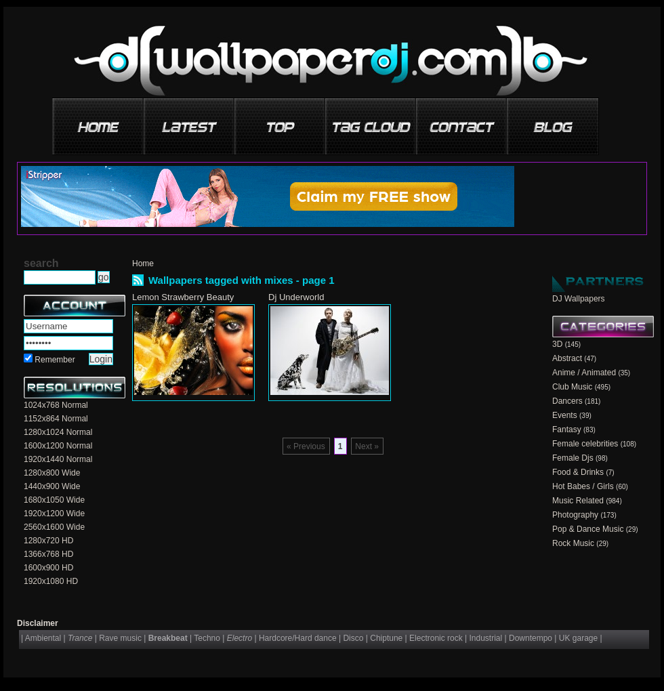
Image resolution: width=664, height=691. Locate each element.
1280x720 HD (48, 540)
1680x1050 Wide (54, 500)
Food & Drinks (578, 472)
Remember (55, 359)
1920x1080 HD (51, 581)
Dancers (567, 401)
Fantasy (566, 429)
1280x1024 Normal (58, 432)
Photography (575, 515)
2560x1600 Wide (54, 527)
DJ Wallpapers (578, 298)
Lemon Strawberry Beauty (183, 297)
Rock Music (573, 543)
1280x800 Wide (52, 473)
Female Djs (573, 458)
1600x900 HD (48, 567)
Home (143, 263)
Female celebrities (585, 443)
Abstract (567, 358)
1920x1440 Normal (58, 459)
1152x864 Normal (56, 418)
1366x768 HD (48, 554)
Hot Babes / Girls (583, 486)
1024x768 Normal (56, 405)
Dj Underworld (296, 297)
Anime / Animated (584, 372)
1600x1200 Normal (58, 446)
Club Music (572, 387)
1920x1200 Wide (54, 513)
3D (557, 344)
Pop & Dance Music (587, 529)
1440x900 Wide (52, 486)
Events (564, 415)
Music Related (578, 500)
